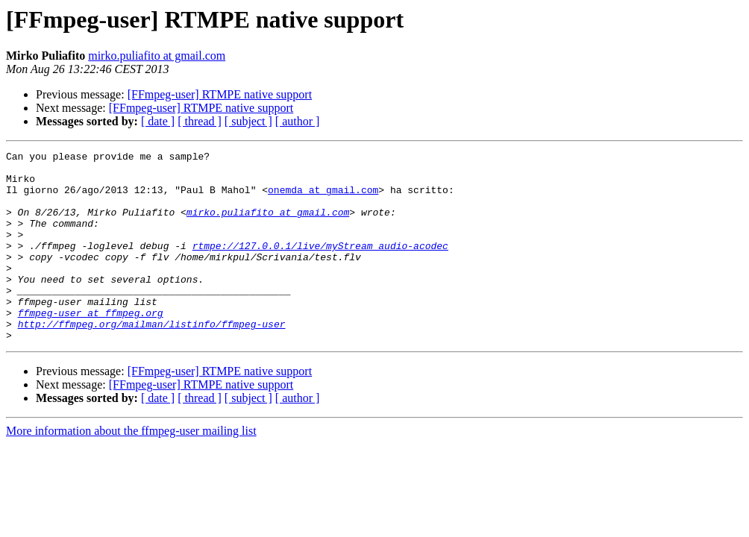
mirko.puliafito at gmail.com (156, 55)
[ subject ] (248, 121)
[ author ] (297, 121)
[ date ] (158, 121)
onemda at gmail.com (323, 198)
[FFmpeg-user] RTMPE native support (220, 94)
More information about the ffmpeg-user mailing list (131, 468)
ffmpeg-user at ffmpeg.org (90, 346)
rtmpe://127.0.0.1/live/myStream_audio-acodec (320, 265)
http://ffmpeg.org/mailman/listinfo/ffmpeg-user (152, 359)
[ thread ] (200, 121)
